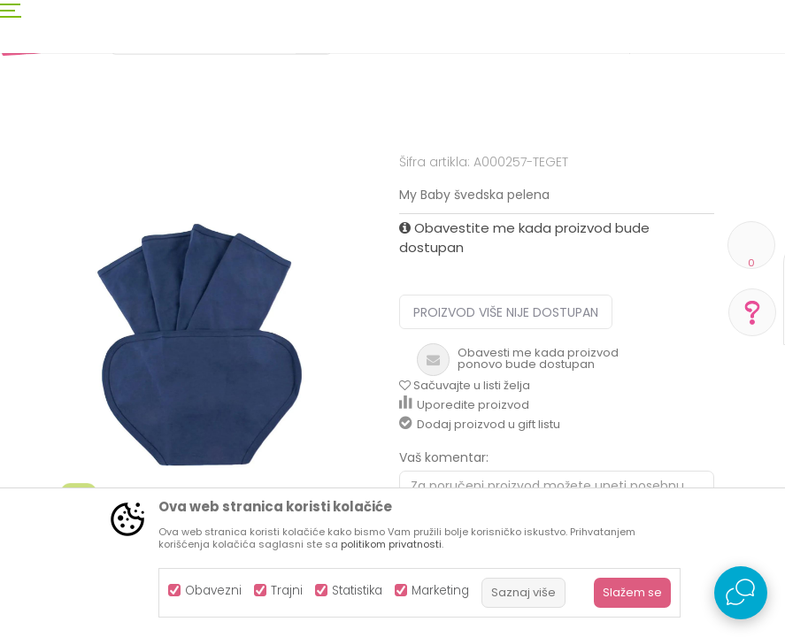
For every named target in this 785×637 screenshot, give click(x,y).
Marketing (440, 590)
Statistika (357, 590)
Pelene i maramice (292, 179)
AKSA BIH (32, 179)
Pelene (372, 179)
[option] (199, 429)
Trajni (287, 590)
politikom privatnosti (391, 544)
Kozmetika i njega (179, 179)
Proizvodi (94, 179)
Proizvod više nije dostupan (505, 458)
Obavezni (213, 590)
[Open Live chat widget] (740, 592)
